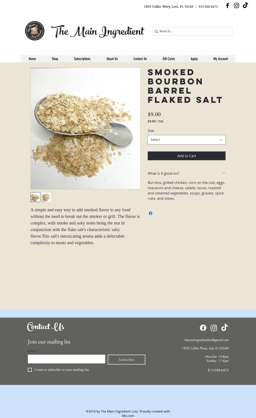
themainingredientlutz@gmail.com (207, 340)
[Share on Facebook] (150, 213)
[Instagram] (236, 5)
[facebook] (227, 5)
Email (32, 351)
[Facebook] (203, 328)
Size (151, 130)
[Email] (65, 359)
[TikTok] (245, 5)
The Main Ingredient (97, 32)
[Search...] (191, 31)
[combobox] (187, 139)
